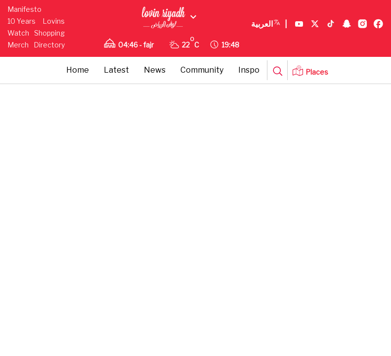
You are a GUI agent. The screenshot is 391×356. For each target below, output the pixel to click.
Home (77, 70)
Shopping (49, 33)
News (155, 70)
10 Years (21, 21)
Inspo (249, 70)
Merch (18, 45)
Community (201, 70)
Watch (18, 33)
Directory (49, 45)
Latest (116, 70)
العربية (269, 24)
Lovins (54, 21)
